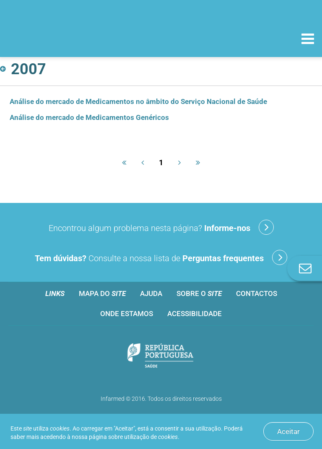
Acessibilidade (194, 313)
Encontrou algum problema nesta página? (161, 227)
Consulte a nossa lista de (161, 257)
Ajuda (151, 293)
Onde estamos (126, 313)
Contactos (256, 293)
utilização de (151, 436)
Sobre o (199, 293)
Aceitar (288, 431)
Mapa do (102, 293)
